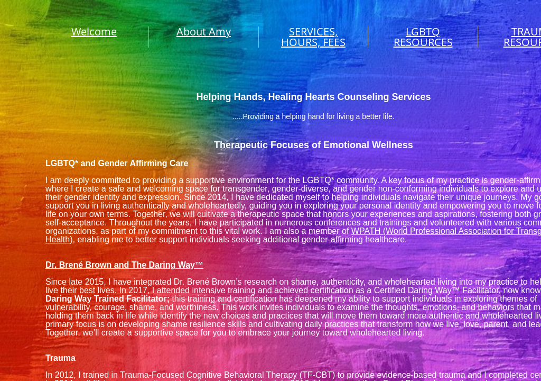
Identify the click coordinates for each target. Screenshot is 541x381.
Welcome (94, 31)
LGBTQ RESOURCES (423, 36)
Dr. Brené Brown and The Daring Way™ (124, 264)
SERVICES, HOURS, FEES (313, 36)
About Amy (203, 31)
